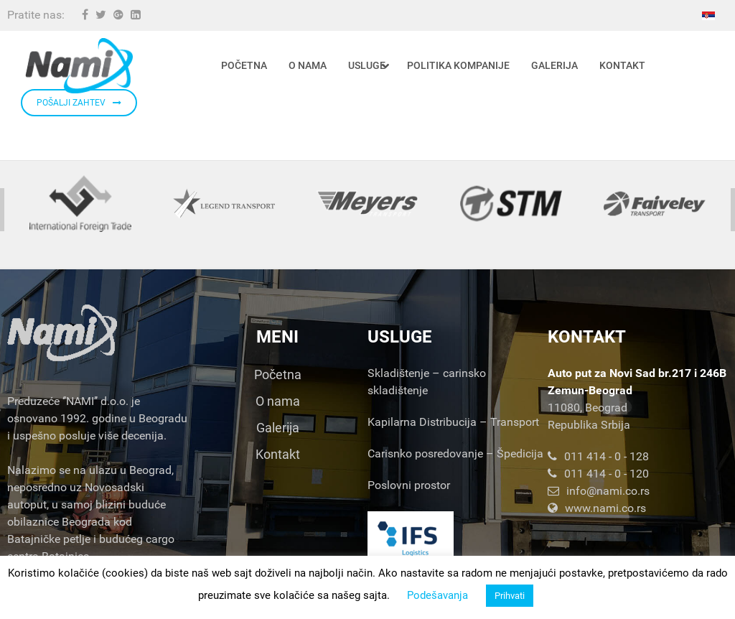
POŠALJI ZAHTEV (79, 103)
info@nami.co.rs (599, 491)
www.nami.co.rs (597, 508)
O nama (278, 401)
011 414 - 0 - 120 (598, 473)
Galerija (277, 427)
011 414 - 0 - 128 (598, 456)
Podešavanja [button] (437, 595)
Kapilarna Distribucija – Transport (453, 422)
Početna (277, 374)
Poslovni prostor (409, 485)
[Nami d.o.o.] (79, 65)
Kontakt (278, 454)
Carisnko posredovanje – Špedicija (455, 453)
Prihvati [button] (510, 595)
